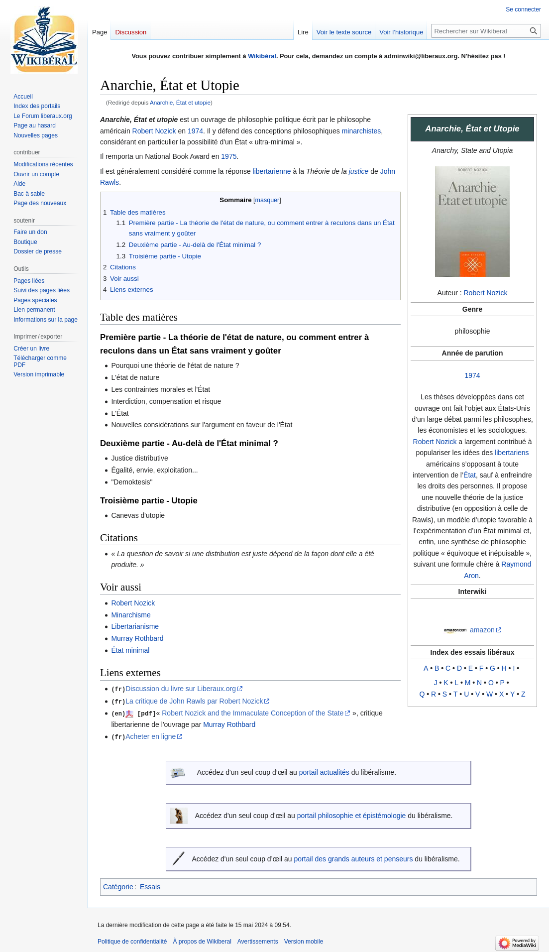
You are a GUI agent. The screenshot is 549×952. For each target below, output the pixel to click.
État (469, 475)
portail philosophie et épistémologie (351, 814)
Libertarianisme (135, 626)
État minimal (130, 650)
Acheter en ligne (150, 735)
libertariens (512, 453)
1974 (472, 375)
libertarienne (272, 171)
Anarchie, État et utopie (180, 102)
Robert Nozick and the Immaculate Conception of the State (252, 712)
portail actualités (324, 771)
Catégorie (118, 885)
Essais (150, 885)
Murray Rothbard (137, 638)
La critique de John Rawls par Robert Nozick (194, 701)
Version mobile (304, 939)
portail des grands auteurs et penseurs (353, 857)
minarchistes (361, 131)
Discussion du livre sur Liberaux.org (180, 689)
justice (359, 171)
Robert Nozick (486, 293)
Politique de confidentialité (132, 939)
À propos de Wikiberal (202, 939)
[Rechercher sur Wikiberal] (486, 31)
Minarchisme (130, 615)
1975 (228, 156)
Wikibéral (262, 56)
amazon (482, 630)
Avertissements (257, 939)
